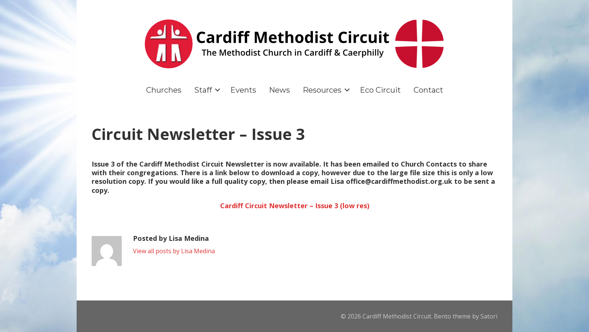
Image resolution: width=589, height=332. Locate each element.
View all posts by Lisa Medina (174, 251)
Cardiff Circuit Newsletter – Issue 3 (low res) (294, 205)
